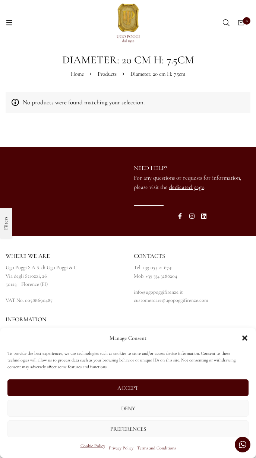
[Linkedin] (204, 216)
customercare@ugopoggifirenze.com (171, 300)
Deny (128, 408)
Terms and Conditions (156, 448)
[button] (245, 338)
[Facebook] (180, 216)
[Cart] (241, 22)
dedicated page (186, 187)
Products (107, 73)
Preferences (128, 429)
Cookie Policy (92, 445)
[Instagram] (192, 216)
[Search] (226, 22)
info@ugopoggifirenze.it (158, 292)
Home (77, 73)
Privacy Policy (121, 448)
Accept (128, 388)
